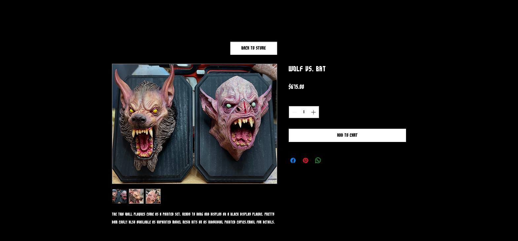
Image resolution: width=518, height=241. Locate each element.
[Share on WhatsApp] (318, 160)
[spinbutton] (304, 112)
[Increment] (314, 112)
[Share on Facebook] (293, 160)
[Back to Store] (253, 48)
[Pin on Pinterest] (306, 160)
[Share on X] (331, 160)
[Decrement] (294, 112)
